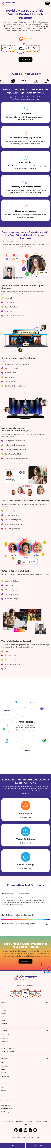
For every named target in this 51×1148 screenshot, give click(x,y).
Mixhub (3, 1013)
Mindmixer (4, 1020)
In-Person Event (5, 1045)
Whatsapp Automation (7, 1051)
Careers (3, 1090)
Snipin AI (4, 1023)
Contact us (4, 1094)
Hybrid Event (5, 1038)
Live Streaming (5, 1041)
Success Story (5, 1066)
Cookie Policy (29, 1121)
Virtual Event (5, 1035)
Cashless (3, 1017)
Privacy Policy (19, 1121)
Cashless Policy (5, 1076)
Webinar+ (4, 1010)
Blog (2, 1062)
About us (3, 1087)
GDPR (25, 1124)
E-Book (3, 1069)
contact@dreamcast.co (7, 1108)
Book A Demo (25, 59)
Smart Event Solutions (7, 1048)
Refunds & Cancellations (42, 1121)
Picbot (3, 1007)
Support (3, 1072)
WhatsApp (5, 1112)
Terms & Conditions (8, 1121)
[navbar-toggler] (47, 3)
